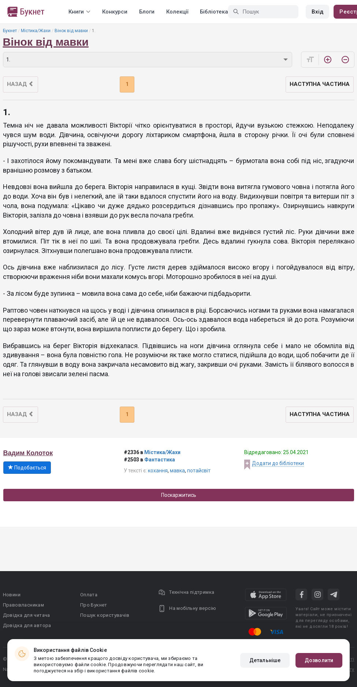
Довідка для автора (27, 625)
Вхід (317, 11)
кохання (158, 470)
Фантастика (159, 460)
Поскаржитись (178, 495)
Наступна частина (320, 84)
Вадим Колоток (28, 453)
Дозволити (319, 660)
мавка (177, 470)
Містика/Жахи (36, 30)
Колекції (177, 11)
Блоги (147, 11)
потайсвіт (199, 470)
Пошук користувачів (104, 615)
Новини (12, 594)
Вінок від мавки (71, 30)
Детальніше (264, 660)
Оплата (88, 594)
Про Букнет (93, 605)
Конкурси (114, 11)
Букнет (10, 30)
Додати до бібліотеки (278, 463)
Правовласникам (23, 605)
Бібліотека (214, 11)
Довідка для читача (26, 615)
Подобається (27, 468)
